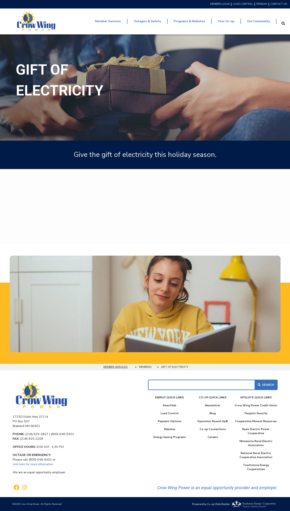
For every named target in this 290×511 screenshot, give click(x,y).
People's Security (256, 413)
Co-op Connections (213, 429)
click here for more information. (33, 464)
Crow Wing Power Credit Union (256, 405)
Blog (213, 413)
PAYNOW (261, 4)
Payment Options (169, 421)
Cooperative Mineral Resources (256, 421)
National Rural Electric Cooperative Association (256, 455)
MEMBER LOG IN (219, 4)
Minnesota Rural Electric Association (256, 443)
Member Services (108, 21)
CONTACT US (278, 4)
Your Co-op (226, 21)
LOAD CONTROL (243, 4)
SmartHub (169, 405)
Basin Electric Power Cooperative (255, 431)
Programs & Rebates (189, 21)
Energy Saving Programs (169, 437)
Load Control (170, 413)
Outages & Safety (147, 21)
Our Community (258, 21)
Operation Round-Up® (212, 421)
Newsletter (212, 405)
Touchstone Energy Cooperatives (256, 467)
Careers (213, 437)
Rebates (169, 429)
